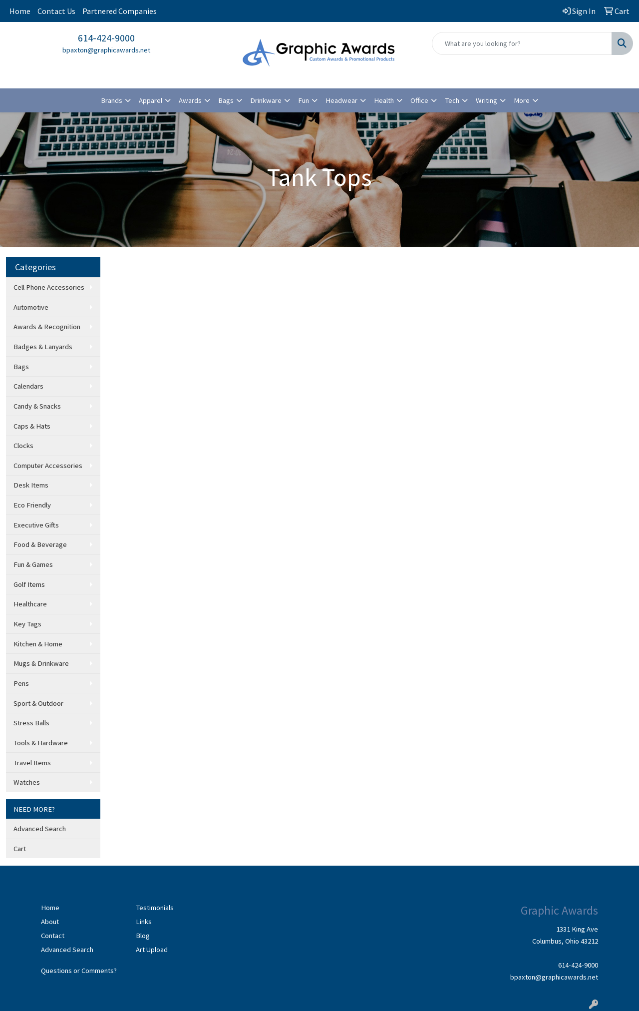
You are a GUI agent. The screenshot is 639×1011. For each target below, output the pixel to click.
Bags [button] (226, 100)
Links (144, 921)
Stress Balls (31, 722)
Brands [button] (111, 100)
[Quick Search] (522, 43)
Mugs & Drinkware (41, 663)
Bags (21, 366)
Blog (143, 935)
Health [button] (384, 100)
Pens (21, 683)
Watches (26, 782)
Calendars (28, 386)
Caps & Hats (31, 426)
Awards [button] (190, 100)
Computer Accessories (47, 465)
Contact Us (56, 11)
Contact (52, 935)
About (50, 921)
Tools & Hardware (40, 742)
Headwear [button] (341, 100)
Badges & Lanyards (42, 346)
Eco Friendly (32, 505)
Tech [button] (452, 100)
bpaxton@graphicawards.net (106, 49)
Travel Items (32, 762)
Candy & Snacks (37, 406)
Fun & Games (33, 564)
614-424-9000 (106, 37)
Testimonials (155, 907)
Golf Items (29, 584)
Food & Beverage (40, 544)
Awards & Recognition (46, 326)
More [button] (522, 100)
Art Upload (152, 949)
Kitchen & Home (37, 643)
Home (19, 11)
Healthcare (30, 603)
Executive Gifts (36, 524)
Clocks (23, 445)
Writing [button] (486, 100)
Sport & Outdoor (38, 703)
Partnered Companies (119, 11)
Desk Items (30, 485)
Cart (19, 848)
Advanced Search (39, 828)
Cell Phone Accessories (48, 287)
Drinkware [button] (266, 100)
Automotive (30, 307)
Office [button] (419, 100)
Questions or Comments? (79, 970)
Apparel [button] (150, 100)
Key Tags (27, 623)
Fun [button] (303, 100)
